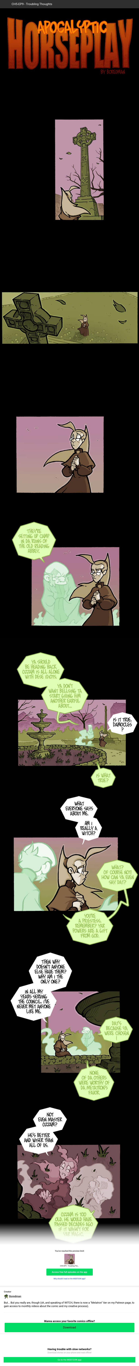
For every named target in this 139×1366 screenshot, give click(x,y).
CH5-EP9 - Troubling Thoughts (32, 4)
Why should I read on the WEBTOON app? (69, 1279)
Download (69, 1327)
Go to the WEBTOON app (69, 1359)
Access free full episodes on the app (69, 1272)
